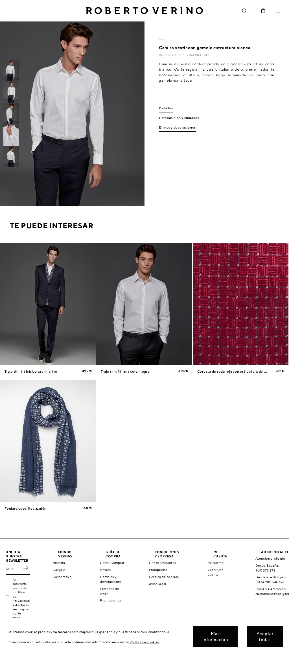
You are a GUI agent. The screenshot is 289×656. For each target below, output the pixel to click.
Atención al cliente (270, 558)
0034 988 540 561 (269, 582)
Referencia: (168, 55)
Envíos (105, 570)
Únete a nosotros (162, 563)
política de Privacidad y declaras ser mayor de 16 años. (21, 604)
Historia (58, 563)
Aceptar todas (265, 636)
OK (25, 568)
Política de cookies (164, 577)
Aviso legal (157, 584)
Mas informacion (215, 636)
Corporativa (61, 577)
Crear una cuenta (215, 572)
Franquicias (158, 570)
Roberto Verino (144, 10)
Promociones (110, 600)
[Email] (13, 568)
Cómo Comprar (112, 563)
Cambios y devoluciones (110, 579)
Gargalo (58, 570)
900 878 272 (265, 570)
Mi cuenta (216, 563)
